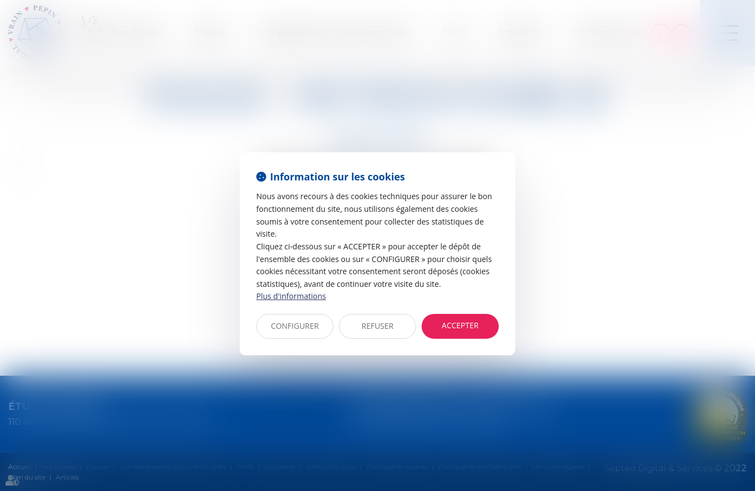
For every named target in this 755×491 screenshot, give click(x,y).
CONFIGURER (295, 326)
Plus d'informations (291, 296)
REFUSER (377, 326)
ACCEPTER (460, 325)
